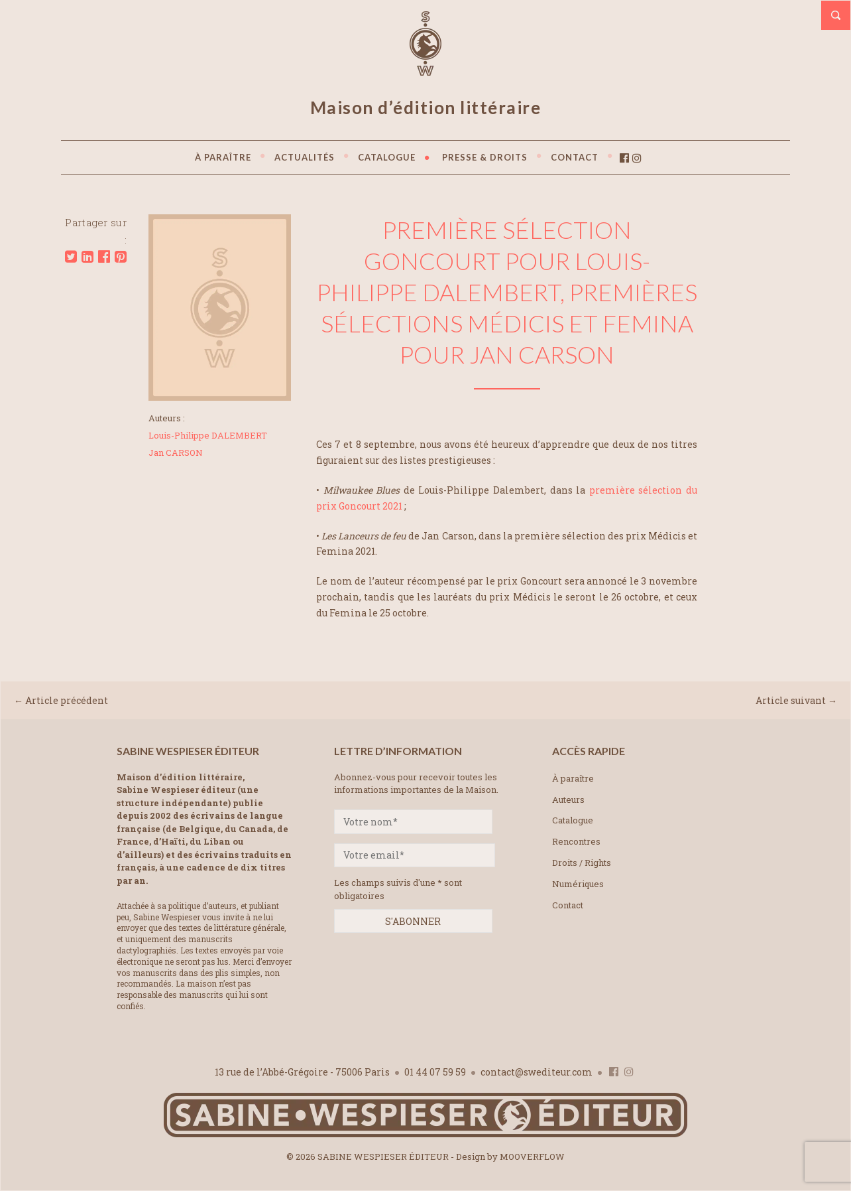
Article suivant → (796, 700)
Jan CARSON (175, 452)
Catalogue (572, 820)
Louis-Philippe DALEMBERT (207, 435)
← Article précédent (61, 700)
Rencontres (576, 841)
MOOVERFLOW (532, 1156)
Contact (567, 905)
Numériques (578, 884)
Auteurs (568, 800)
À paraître (573, 778)
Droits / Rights (581, 863)
